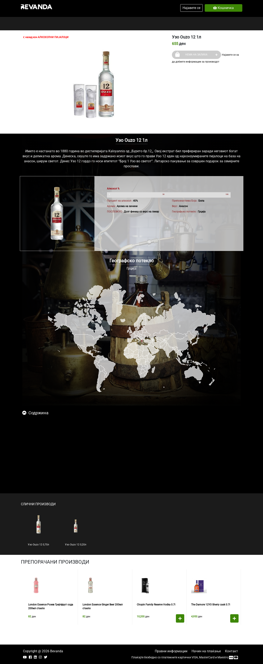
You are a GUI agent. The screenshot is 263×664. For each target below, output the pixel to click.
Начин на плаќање (206, 651)
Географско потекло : (184, 211)
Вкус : (175, 206)
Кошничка (223, 8)
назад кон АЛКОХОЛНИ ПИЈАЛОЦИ (46, 37)
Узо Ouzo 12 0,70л (38, 530)
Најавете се (191, 8)
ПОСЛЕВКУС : (115, 211)
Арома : (111, 206)
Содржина (35, 412)
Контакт (231, 651)
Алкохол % (113, 188)
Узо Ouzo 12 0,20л (75, 530)
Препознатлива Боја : (185, 200)
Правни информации (171, 651)
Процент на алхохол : (119, 200)
